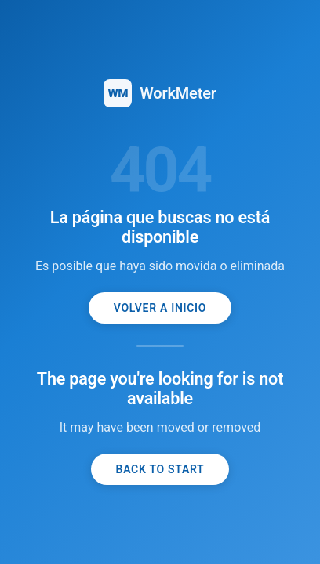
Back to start (160, 469)
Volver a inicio (160, 308)
